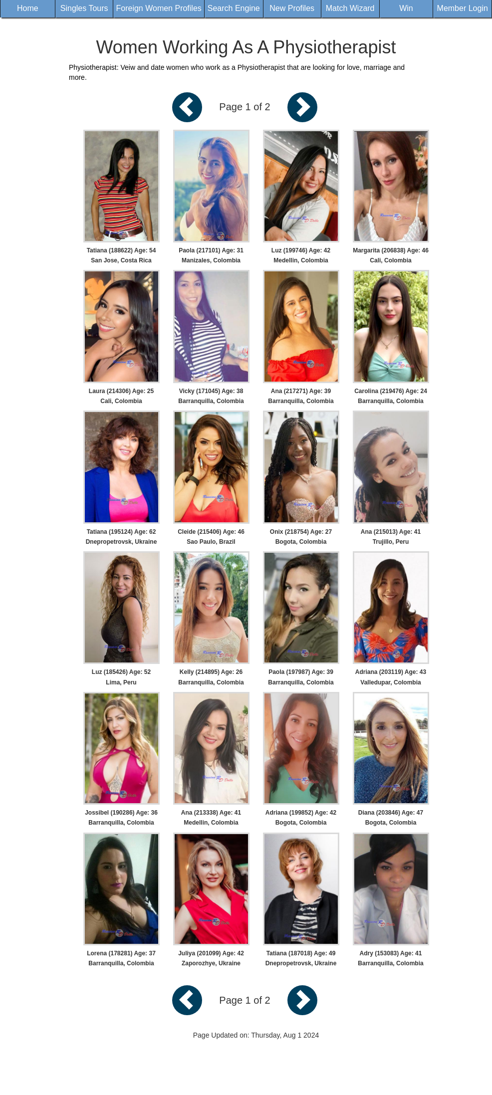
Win (406, 8)
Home (27, 8)
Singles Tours (84, 8)
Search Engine (234, 8)
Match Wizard (350, 8)
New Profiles (291, 8)
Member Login (462, 8)
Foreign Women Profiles (158, 8)
